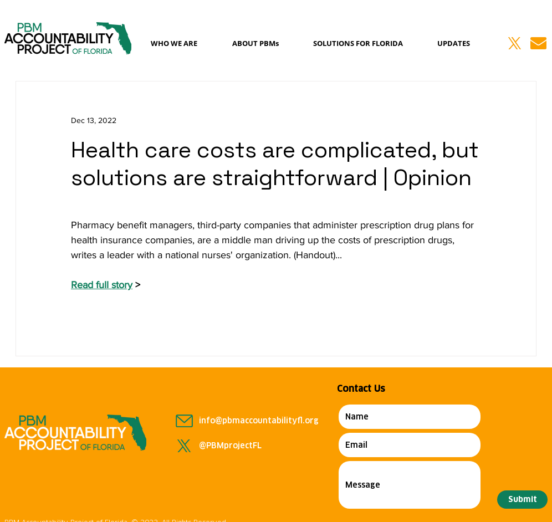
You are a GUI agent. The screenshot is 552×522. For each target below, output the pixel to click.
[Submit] (522, 499)
